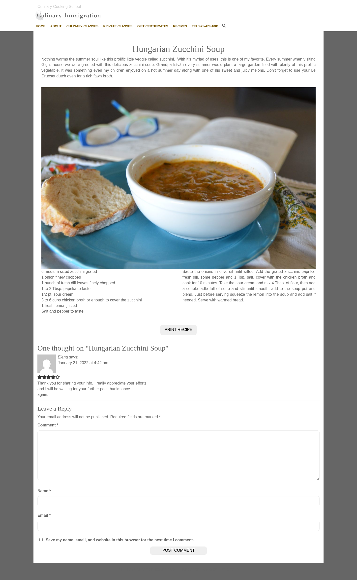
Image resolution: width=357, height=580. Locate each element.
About (56, 26)
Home (40, 26)
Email (44, 515)
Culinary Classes (82, 26)
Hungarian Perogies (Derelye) (208, 569)
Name (44, 491)
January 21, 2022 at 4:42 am (83, 363)
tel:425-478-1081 (205, 26)
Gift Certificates (152, 26)
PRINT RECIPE (178, 329)
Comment (47, 425)
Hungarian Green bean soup (148, 569)
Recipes (180, 26)
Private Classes (118, 26)
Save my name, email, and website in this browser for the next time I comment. (120, 540)
